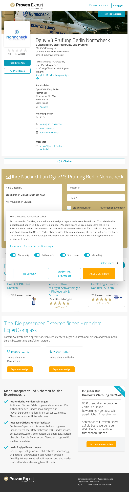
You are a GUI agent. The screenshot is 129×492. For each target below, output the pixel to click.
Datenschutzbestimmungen (42, 246)
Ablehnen (30, 273)
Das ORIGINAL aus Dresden (18, 286)
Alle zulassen (99, 273)
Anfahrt (44, 106)
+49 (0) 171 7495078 (51, 124)
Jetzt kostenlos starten (101, 444)
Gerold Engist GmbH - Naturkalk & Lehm (104, 286)
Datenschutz (83, 481)
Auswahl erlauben (64, 273)
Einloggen (118, 5)
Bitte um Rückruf (82, 207)
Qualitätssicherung (105, 478)
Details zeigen (104, 262)
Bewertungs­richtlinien (87, 478)
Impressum (20, 246)
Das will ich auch (98, 5)
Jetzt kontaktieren (111, 13)
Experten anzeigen (20, 369)
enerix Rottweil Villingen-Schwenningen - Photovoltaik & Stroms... (64, 289)
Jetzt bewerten (17, 62)
